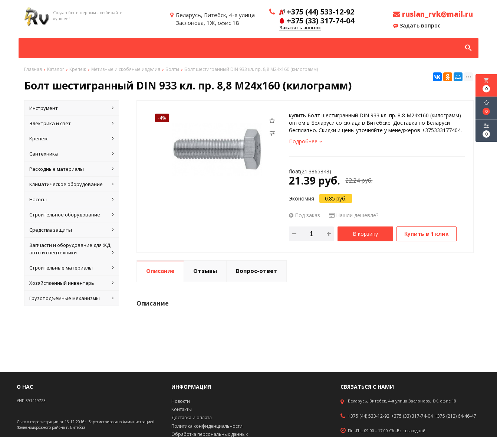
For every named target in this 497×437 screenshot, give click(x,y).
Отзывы (205, 270)
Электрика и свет (71, 123)
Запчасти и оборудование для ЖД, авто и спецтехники (71, 249)
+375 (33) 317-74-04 (412, 416)
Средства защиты (71, 230)
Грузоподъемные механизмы (71, 298)
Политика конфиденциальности (207, 426)
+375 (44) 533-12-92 (368, 416)
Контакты (181, 409)
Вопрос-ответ (256, 270)
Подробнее (305, 141)
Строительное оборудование (71, 214)
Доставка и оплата (191, 417)
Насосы (71, 199)
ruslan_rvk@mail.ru (433, 14)
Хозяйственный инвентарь (71, 283)
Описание (160, 270)
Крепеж (71, 138)
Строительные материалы (71, 267)
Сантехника (71, 153)
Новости (180, 401)
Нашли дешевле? (353, 215)
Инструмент (71, 108)
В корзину (365, 233)
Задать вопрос (416, 25)
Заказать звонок (300, 27)
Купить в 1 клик (426, 233)
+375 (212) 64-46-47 (455, 416)
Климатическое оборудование (71, 184)
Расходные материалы (71, 169)
